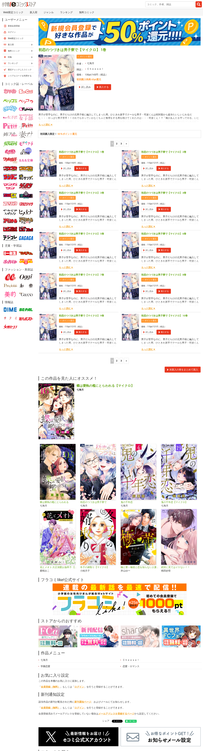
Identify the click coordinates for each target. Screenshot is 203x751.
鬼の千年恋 (127, 502)
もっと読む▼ (45, 124)
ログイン (79, 686)
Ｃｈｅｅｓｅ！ (95, 68)
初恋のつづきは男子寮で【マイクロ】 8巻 (163, 274)
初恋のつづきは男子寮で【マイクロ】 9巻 (81, 315)
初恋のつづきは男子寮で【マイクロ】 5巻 (81, 233)
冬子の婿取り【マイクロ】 (94, 567)
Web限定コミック (13, 12)
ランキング (66, 12)
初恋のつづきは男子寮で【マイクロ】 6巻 (163, 233)
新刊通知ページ (82, 701)
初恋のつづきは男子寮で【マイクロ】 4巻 (163, 192)
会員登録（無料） (50, 686)
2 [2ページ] (116, 143)
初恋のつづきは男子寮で (93, 502)
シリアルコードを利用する (20, 76)
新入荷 (33, 12)
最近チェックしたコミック (20, 69)
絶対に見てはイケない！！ (175, 567)
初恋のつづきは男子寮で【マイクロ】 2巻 (163, 152)
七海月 (90, 63)
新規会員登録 (14, 26)
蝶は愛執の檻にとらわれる (54, 502)
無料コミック (86, 12)
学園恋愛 (45, 666)
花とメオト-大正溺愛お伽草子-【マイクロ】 (59, 567)
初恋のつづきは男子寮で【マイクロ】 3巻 (81, 192)
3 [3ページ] (121, 143)
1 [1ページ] (112, 143)
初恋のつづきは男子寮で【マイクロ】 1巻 (81, 152)
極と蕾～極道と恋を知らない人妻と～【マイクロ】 (140, 567)
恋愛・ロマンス (131, 666)
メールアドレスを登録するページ (116, 713)
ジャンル (49, 12)
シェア (105, 720)
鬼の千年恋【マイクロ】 (174, 502)
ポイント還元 (86, 56)
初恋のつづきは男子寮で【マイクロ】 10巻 (164, 315)
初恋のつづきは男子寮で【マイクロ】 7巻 (81, 274)
